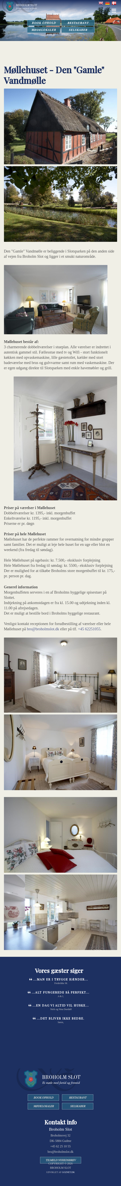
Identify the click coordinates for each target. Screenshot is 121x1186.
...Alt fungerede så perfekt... (60, 992)
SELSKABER (78, 30)
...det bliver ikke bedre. (60, 1018)
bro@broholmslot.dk (43, 629)
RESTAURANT (78, 23)
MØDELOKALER (43, 30)
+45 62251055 (89, 629)
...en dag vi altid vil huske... (61, 1005)
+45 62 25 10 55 (60, 1146)
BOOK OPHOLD (44, 23)
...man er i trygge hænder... (60, 979)
